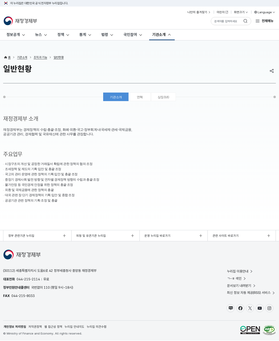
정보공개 (13, 34)
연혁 (140, 97)
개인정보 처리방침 (15, 327)
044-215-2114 (28, 279)
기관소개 (159, 34)
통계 (82, 34)
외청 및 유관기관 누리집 (91, 236)
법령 (104, 34)
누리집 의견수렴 (97, 327)
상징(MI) (164, 97)
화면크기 (241, 12)
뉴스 (38, 34)
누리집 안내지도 (75, 327)
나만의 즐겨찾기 (199, 12)
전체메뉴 (267, 21)
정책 (60, 34)
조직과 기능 (40, 57)
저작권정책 (35, 327)
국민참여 (130, 34)
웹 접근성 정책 (53, 327)
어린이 (222, 12)
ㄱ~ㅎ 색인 (236, 279)
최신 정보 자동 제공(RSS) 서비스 (251, 293)
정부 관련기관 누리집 (21, 236)
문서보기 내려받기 (241, 286)
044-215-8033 (23, 296)
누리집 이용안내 (240, 272)
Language (264, 12)
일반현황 (59, 57)
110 (47, 288)
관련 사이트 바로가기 (226, 236)
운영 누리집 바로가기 (157, 236)
